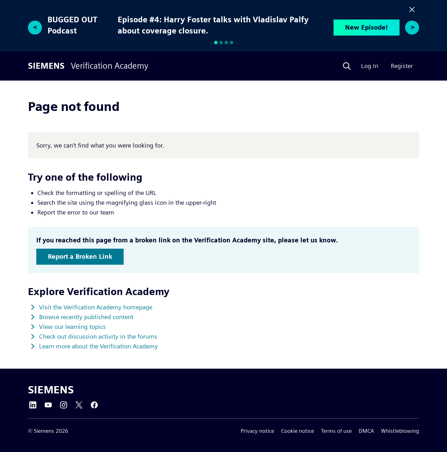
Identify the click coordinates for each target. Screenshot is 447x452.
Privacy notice (257, 431)
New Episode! (366, 27)
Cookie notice (297, 431)
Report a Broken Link (80, 256)
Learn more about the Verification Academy (98, 346)
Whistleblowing (400, 431)
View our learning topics (72, 326)
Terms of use (336, 431)
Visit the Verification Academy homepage (95, 307)
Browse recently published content (86, 317)
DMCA (366, 431)
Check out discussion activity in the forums (98, 336)
